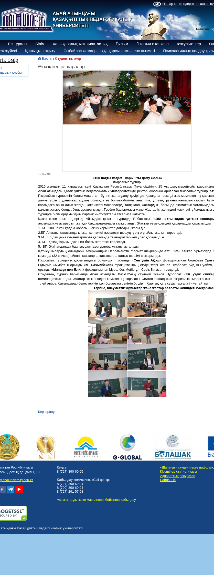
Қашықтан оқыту (40, 50)
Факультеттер (189, 44)
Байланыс (168, 480)
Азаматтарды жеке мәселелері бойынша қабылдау (96, 500)
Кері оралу (46, 412)
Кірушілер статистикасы (178, 471)
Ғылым (122, 44)
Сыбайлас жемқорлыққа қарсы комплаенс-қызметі (109, 50)
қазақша (202, 29)
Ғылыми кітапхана (152, 44)
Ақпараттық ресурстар (177, 476)
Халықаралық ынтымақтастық (80, 44)
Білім (40, 44)
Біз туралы (17, 44)
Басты (47, 58)
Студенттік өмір (68, 58)
